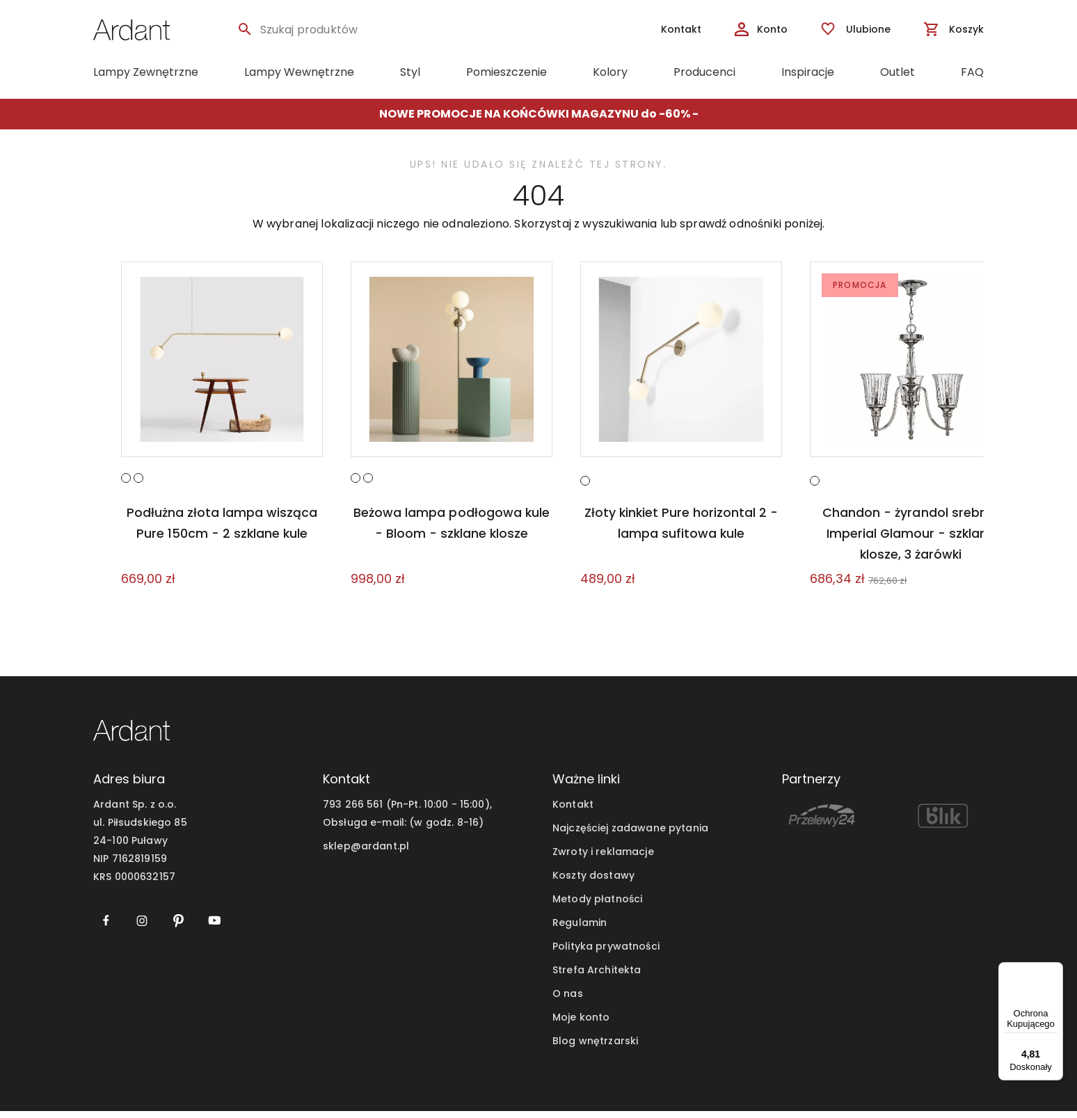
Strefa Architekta (596, 977)
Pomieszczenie (506, 72)
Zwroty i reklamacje (603, 858)
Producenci (704, 72)
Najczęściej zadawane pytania (630, 835)
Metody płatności (597, 906)
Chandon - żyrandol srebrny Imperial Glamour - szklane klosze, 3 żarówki (910, 540)
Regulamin (579, 929)
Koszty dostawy (593, 882)
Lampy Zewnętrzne (145, 72)
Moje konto (580, 1024)
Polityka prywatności (606, 953)
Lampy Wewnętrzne (299, 72)
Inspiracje (807, 72)
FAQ (972, 72)
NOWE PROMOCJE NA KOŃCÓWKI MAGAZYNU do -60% (535, 114)
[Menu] (1054, 970)
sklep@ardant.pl (366, 853)
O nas (567, 1000)
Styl (410, 72)
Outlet (897, 72)
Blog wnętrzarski (595, 1048)
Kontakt (572, 811)
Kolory (610, 72)
